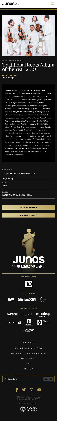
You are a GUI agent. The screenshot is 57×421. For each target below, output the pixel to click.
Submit (48, 379)
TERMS (28, 363)
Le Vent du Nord (10, 75)
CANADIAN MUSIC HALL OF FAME (28, 348)
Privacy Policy (28, 358)
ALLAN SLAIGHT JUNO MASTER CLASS (28, 353)
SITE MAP (28, 369)
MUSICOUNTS (28, 343)
